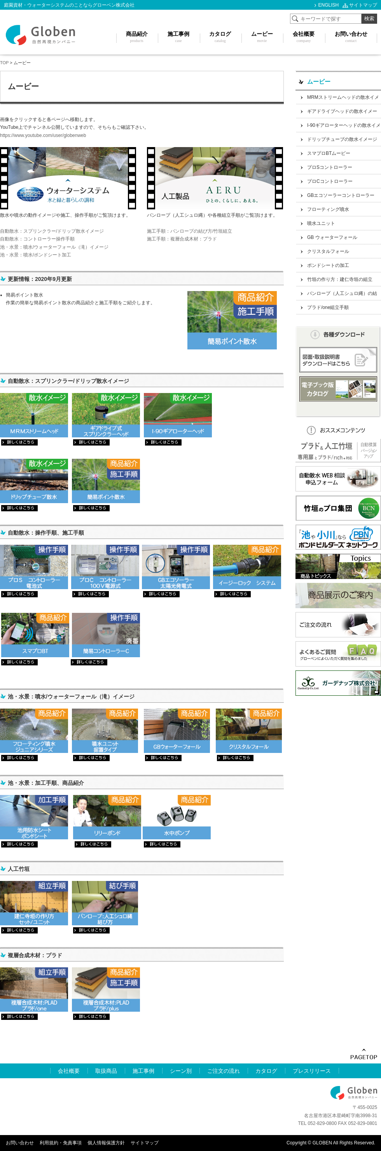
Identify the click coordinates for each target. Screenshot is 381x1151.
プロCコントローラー (330, 181)
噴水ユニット (321, 223)
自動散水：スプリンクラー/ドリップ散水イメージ (52, 231)
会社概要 (69, 1071)
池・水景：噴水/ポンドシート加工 (35, 255)
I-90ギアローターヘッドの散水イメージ (338, 127)
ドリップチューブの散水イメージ (342, 139)
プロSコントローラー (329, 167)
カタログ (266, 1071)
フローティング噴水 (328, 209)
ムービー (318, 81)
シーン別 (181, 1071)
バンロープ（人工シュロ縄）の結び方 (336, 295)
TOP (4, 62)
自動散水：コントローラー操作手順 (37, 239)
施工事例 (143, 1071)
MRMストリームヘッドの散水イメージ (337, 99)
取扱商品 (106, 1071)
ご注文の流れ (223, 1071)
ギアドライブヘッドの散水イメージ (336, 113)
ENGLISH (328, 5)
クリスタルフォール (328, 251)
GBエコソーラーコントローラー (340, 195)
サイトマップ (363, 5)
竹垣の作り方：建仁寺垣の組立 (339, 279)
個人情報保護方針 (106, 1143)
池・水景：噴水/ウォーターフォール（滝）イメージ (54, 247)
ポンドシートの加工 (328, 265)
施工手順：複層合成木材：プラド (182, 239)
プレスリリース (312, 1071)
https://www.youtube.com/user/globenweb (43, 135)
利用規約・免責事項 (61, 1143)
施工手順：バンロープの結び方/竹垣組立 (189, 231)
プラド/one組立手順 (328, 307)
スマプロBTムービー (328, 153)
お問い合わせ (20, 1143)
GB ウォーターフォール (332, 237)
